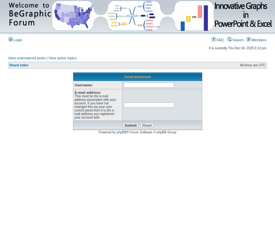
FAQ (218, 40)
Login (15, 40)
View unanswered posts (27, 58)
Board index (19, 65)
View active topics (62, 58)
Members (256, 40)
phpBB (121, 132)
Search (236, 40)
